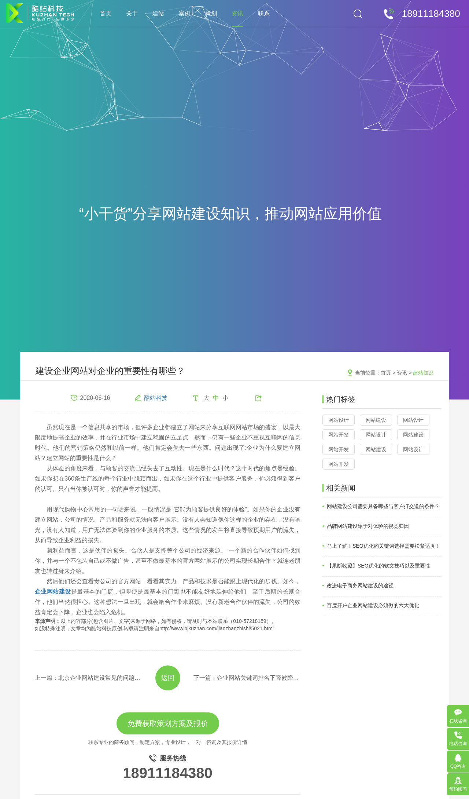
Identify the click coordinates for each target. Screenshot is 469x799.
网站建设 (376, 420)
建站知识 (423, 373)
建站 (158, 13)
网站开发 (338, 435)
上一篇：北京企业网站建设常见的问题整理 (88, 678)
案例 (185, 13)
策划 (211, 13)
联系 (264, 13)
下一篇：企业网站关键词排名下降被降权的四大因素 (247, 678)
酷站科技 (155, 398)
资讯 (237, 13)
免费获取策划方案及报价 (168, 723)
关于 (132, 13)
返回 (167, 678)
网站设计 (338, 420)
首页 (105, 13)
